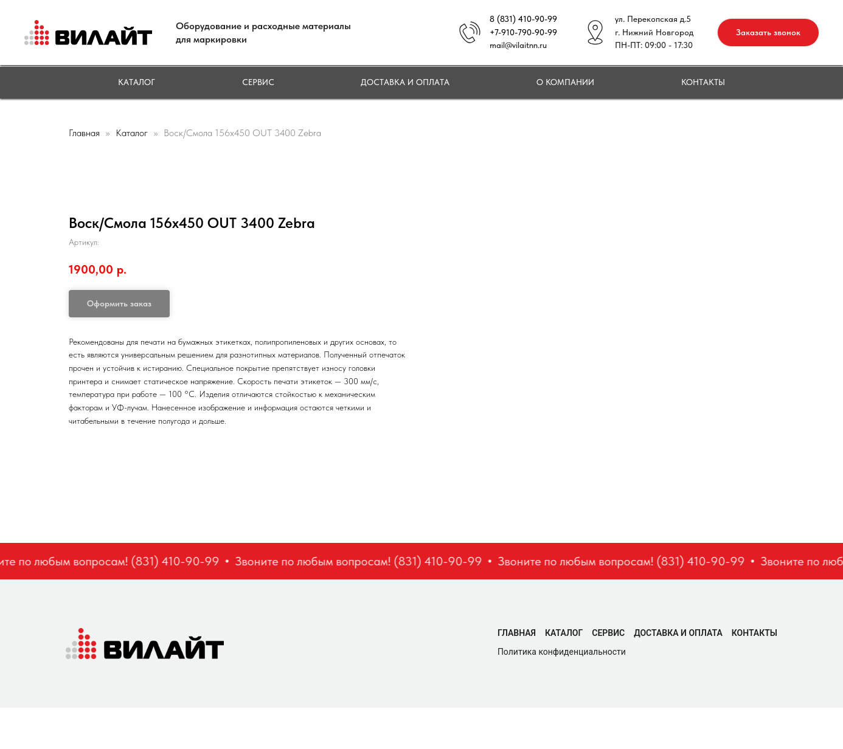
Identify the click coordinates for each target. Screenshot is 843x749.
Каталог (136, 82)
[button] (768, 32)
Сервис (258, 82)
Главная (84, 133)
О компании (565, 82)
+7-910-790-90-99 (523, 32)
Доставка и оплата (405, 82)
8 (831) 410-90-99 (523, 19)
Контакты (703, 82)
